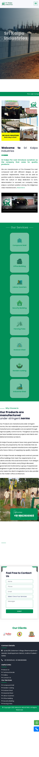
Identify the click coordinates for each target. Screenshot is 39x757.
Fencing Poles (7, 704)
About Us (5, 670)
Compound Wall (8, 685)
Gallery (5, 675)
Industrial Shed (7, 693)
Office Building (7, 698)
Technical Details (8, 672)
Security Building (8, 701)
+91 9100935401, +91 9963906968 (14, 660)
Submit (19, 611)
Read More (21, 188)
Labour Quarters (8, 696)
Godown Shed (7, 690)
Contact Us (6, 678)
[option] (7, 634)
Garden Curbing (8, 688)
